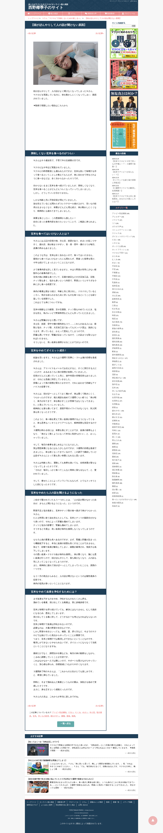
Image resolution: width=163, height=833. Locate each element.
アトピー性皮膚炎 (59, 712)
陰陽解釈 (115, 480)
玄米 (34, 716)
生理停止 (115, 401)
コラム (72, 14)
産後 (114, 407)
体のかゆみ (116, 289)
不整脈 (114, 273)
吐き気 (114, 309)
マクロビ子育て (118, 253)
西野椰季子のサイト (48, 6)
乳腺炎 (114, 282)
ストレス (115, 233)
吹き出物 (115, 312)
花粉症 (114, 453)
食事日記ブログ (32, 805)
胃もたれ (115, 440)
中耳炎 (114, 279)
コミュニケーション (120, 230)
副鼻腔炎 (115, 299)
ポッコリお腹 (117, 246)
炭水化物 (115, 381)
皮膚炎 (114, 420)
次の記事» (100, 33)
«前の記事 (32, 33)
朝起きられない (118, 358)
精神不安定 (116, 427)
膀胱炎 (114, 450)
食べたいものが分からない (123, 499)
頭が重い (115, 490)
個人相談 (53, 14)
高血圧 (114, 506)
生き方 (114, 394)
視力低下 (115, 460)
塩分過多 (115, 322)
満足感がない (117, 378)
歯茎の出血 (116, 368)
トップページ (34, 14)
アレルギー (116, 217)
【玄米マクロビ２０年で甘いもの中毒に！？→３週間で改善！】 (124, 164)
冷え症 (92, 712)
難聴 (114, 486)
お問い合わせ (133, 1)
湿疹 (114, 374)
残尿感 (114, 371)
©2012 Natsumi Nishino (76, 810)
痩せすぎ (115, 417)
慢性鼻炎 (115, 345)
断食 (114, 351)
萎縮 (114, 457)
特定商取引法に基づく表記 (65, 805)
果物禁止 (115, 361)
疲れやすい (55, 716)
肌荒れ (114, 434)
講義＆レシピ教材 (96, 802)
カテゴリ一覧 (121, 208)
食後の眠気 (116, 503)
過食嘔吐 (115, 467)
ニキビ (114, 243)
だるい (71, 712)
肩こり (114, 437)
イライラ (115, 220)
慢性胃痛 (115, 338)
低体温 (114, 286)
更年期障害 (116, 355)
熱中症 (114, 384)
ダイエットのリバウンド (122, 236)
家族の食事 (116, 328)
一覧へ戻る (66, 723)
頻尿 (73, 716)
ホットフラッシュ (119, 250)
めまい (85, 712)
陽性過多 (115, 483)
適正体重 (115, 470)
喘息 (114, 319)
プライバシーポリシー (123, 1)
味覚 (114, 315)
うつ (114, 223)
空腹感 (114, 424)
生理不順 (115, 397)
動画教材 (110, 14)
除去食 (114, 476)
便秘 (114, 292)
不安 (114, 269)
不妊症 (114, 266)
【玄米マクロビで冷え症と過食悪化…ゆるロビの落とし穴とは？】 (124, 198)
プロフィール (128, 14)
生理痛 (114, 404)
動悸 (114, 302)
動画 (107, 802)
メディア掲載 (127, 802)
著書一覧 (116, 802)
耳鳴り (114, 430)
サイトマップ (113, 1)
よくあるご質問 (46, 805)
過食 (68, 716)
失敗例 (114, 325)
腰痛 (63, 716)
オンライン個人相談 (47, 802)
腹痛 (114, 447)
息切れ (114, 335)
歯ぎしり (115, 365)
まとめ (114, 256)
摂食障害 (115, 348)
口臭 (114, 305)
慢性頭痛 (115, 342)
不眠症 (114, 276)
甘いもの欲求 (43, 716)
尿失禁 (114, 332)
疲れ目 (114, 414)
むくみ (78, 712)
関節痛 (114, 473)
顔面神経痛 (116, 496)
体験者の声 (91, 14)
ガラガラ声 (116, 227)
